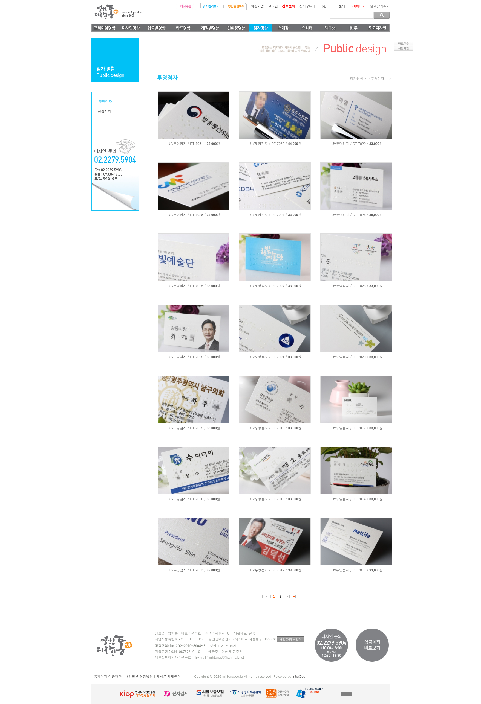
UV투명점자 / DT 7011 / (350, 570)
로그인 (273, 6)
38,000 (374, 215)
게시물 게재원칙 (169, 676)
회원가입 (257, 6)
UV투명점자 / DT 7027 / (268, 214)
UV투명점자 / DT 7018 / (268, 427)
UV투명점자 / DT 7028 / (187, 214)
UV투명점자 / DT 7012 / (268, 570)
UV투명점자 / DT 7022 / (187, 356)
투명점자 (377, 78)
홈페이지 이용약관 (108, 676)
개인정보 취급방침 (139, 676)
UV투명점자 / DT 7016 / (187, 498)
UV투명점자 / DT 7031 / (187, 143)
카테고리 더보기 (365, 78)
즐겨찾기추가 (380, 6)
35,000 (212, 428)
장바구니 (305, 6)
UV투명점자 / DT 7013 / (187, 570)
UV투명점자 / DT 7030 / (268, 143)
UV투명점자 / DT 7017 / (350, 427)
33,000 (212, 144)
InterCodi (299, 676)
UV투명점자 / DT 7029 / (350, 143)
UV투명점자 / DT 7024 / (268, 285)
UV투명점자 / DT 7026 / (350, 214)
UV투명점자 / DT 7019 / (187, 427)
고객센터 (323, 6)
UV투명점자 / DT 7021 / (268, 356)
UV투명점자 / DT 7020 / (350, 356)
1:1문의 (339, 6)
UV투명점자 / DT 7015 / (268, 498)
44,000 (293, 144)
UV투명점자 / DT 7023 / (350, 285)
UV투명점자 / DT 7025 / (187, 285)
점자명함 (356, 78)
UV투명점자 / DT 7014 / (350, 498)
